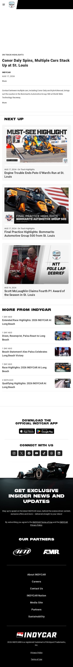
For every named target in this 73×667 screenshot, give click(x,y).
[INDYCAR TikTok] (44, 453)
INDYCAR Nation (36, 595)
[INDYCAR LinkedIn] (59, 453)
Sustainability (36, 616)
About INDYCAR (36, 574)
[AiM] (22, 552)
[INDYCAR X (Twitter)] (21, 453)
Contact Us (36, 588)
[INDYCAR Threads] (51, 453)
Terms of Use (36, 659)
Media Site (36, 602)
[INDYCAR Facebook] (29, 453)
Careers (36, 581)
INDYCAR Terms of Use (42, 522)
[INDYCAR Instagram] (14, 453)
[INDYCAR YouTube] (36, 453)
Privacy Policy (37, 652)
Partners (36, 609)
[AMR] (51, 552)
